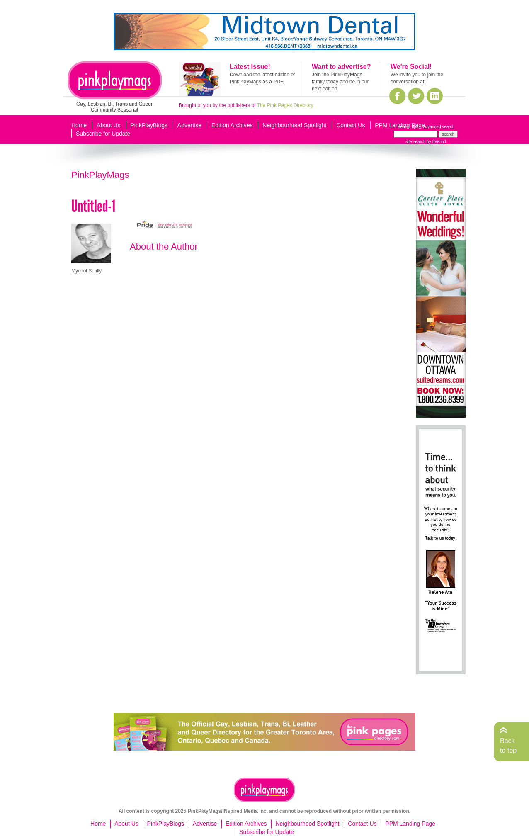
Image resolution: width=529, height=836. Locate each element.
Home (79, 125)
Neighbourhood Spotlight (294, 125)
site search (415, 141)
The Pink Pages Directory (285, 105)
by (436, 141)
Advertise (189, 125)
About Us (109, 125)
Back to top (508, 745)
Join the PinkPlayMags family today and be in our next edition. (340, 82)
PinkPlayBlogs (149, 125)
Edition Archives (232, 125)
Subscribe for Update (103, 133)
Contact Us (350, 125)
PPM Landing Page (400, 125)
